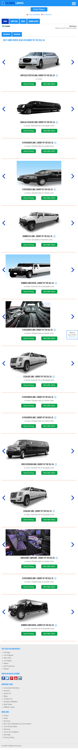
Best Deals (8, 704)
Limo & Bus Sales (10, 726)
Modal (6, 669)
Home (6, 716)
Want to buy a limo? (72, 335)
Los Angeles (8, 655)
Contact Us (8, 699)
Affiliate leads (9, 707)
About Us (7, 693)
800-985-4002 (49, 84)
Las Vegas (8, 661)
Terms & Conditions (11, 732)
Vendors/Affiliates (11, 702)
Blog (5, 696)
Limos (5, 21)
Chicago (7, 652)
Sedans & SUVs (33, 21)
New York (7, 658)
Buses (23, 21)
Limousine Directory (11, 688)
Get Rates (39, 9)
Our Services (6, 34)
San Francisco (9, 666)
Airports (7, 691)
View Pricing (28, 84)
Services (7, 721)
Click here (72, 337)
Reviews (7, 729)
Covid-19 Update (33, 14)
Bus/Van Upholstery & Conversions (17, 724)
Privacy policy (9, 737)
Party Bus (14, 21)
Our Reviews (46, 14)
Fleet (6, 718)
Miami (6, 663)
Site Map (7, 735)
